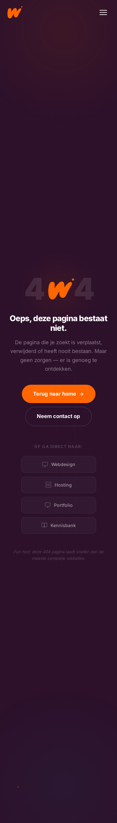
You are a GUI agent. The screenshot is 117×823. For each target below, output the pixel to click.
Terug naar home (58, 394)
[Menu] (103, 12)
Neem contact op (58, 416)
